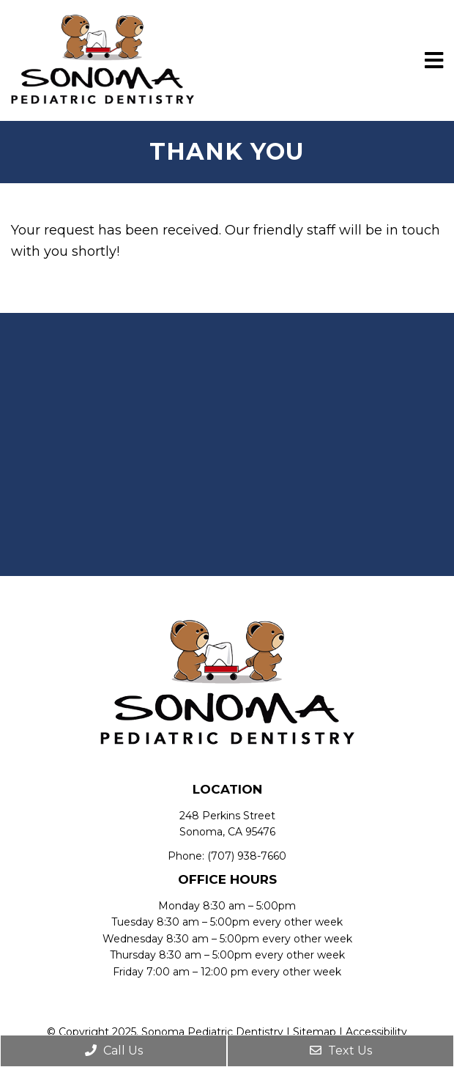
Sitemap (314, 1031)
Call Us (114, 1050)
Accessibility (376, 1031)
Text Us (341, 1050)
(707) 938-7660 (246, 856)
